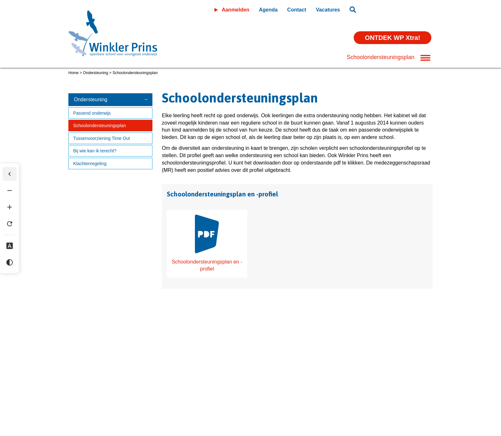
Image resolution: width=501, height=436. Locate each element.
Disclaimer (80, 386)
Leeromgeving (397, 8)
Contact (296, 9)
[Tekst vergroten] (10, 207)
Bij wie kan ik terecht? (94, 150)
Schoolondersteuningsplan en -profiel (207, 243)
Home (73, 73)
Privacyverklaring (123, 386)
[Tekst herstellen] (10, 224)
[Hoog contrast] (10, 262)
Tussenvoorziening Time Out (101, 138)
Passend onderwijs (92, 113)
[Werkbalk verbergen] (10, 174)
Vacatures (328, 9)
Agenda (268, 9)
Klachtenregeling (89, 163)
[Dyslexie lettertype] (10, 246)
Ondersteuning (95, 73)
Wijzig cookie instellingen (181, 386)
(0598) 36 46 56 (88, 405)
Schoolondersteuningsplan (99, 125)
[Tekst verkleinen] (10, 190)
